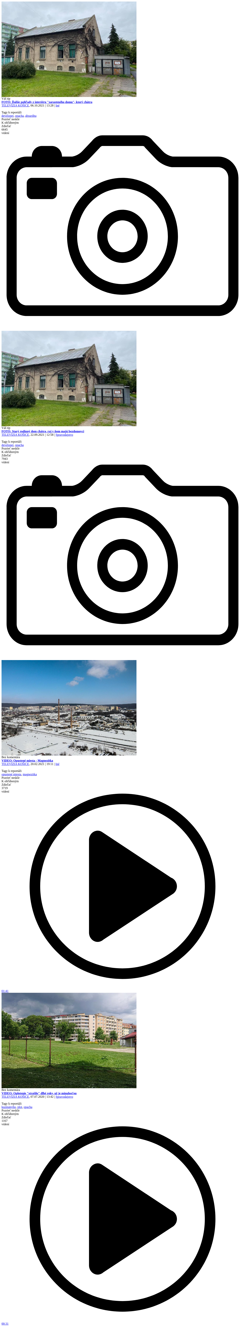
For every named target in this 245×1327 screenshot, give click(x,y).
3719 (5, 789)
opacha (19, 115)
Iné (57, 105)
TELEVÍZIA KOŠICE (15, 105)
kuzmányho (9, 1107)
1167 (5, 1122)
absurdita (31, 115)
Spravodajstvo (64, 434)
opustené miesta (11, 774)
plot (19, 1107)
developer (7, 115)
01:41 (122, 990)
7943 (5, 460)
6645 (5, 131)
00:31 (122, 1322)
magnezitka (30, 774)
